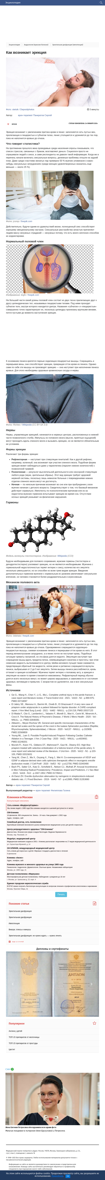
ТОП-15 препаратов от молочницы (24, 1037)
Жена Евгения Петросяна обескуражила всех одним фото (30, 1127)
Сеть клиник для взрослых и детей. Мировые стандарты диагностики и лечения (37, 851)
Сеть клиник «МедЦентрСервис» (22, 805)
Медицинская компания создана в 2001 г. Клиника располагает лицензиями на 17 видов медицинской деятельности (51, 842)
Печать (61, 894)
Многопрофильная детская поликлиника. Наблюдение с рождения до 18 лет (36, 877)
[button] (13, 984)
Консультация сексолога (18, 801)
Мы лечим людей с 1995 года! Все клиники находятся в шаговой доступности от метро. (40, 808)
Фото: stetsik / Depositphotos (20, 109)
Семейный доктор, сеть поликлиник (24, 822)
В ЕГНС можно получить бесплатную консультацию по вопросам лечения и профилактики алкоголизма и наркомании (52, 886)
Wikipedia (27, 425)
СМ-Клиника (13, 812)
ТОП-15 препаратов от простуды (23, 1043)
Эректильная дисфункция (20, 911)
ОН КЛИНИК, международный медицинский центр (31, 848)
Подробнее (57, 1176)
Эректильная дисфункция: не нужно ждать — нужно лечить (35, 936)
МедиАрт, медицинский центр (21, 839)
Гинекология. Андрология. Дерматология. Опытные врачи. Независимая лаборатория (40, 867)
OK (68, 1176)
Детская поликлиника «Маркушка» (23, 874)
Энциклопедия (12, 2)
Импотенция (14, 923)
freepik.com (26, 221)
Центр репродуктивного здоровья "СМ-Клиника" (30, 829)
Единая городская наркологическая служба (27, 883)
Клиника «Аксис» (15, 858)
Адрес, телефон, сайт (15, 818)
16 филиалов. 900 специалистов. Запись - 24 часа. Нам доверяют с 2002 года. (37, 815)
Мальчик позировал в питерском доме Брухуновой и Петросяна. (35, 1131)
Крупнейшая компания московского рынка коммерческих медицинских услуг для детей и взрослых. (45, 825)
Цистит (12, 1049)
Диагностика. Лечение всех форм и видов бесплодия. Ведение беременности (36, 832)
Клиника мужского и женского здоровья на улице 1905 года (35, 864)
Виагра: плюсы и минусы (20, 929)
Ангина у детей (15, 1031)
